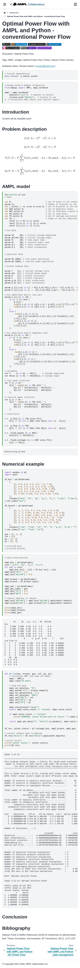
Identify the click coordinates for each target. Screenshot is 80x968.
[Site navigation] (4, 4)
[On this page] (75, 4)
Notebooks (14, 13)
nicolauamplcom (45, 66)
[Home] (5, 12)
